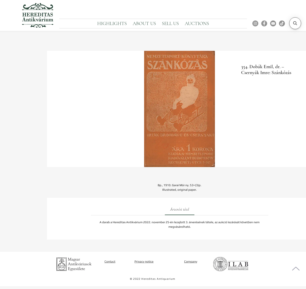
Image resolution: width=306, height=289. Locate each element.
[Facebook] (264, 23)
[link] (179, 209)
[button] (295, 23)
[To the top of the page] (295, 268)
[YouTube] (273, 23)
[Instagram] (255, 23)
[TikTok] (282, 23)
